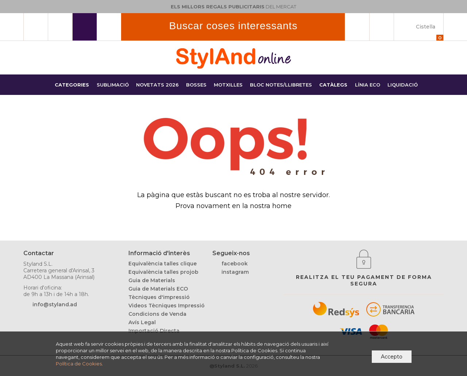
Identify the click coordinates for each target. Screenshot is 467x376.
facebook (234, 263)
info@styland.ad (54, 304)
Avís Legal (142, 322)
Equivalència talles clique (162, 263)
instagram (235, 272)
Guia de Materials (151, 280)
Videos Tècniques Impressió (166, 305)
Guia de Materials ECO (158, 288)
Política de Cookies (79, 364)
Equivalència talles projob (163, 272)
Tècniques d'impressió (159, 297)
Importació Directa (154, 330)
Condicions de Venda (157, 314)
